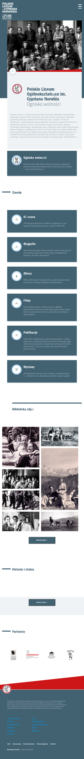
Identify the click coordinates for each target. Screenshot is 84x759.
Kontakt (53, 748)
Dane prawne (17, 748)
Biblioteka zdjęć (41, 542)
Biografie (10, 731)
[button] (79, 6)
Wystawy (10, 738)
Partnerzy (35, 735)
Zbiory (34, 731)
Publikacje (11, 735)
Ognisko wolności (14, 722)
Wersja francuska (28, 748)
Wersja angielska (42, 748)
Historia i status (41, 605)
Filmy (34, 722)
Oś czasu (10, 725)
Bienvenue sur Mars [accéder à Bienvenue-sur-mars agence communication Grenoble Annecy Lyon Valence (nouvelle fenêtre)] (13, 753)
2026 (8, 748)
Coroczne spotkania (39, 728)
